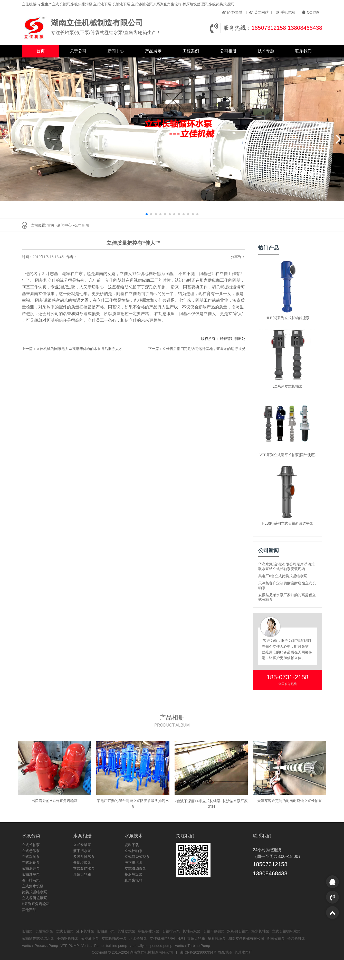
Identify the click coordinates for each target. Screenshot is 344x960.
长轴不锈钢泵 (214, 931)
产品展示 (153, 51)
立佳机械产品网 (162, 938)
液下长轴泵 (85, 931)
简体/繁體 (232, 12)
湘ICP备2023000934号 (198, 952)
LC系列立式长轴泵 (287, 386)
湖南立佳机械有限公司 (246, 938)
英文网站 (259, 12)
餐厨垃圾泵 (82, 862)
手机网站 (285, 12)
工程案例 (191, 51)
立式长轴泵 (31, 845)
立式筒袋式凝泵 (137, 857)
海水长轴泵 (260, 931)
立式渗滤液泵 (135, 868)
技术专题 (266, 51)
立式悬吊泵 (31, 851)
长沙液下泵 (90, 938)
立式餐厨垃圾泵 (34, 898)
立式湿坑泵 (31, 857)
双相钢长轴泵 (238, 931)
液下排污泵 (31, 880)
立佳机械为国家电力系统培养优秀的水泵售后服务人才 (79, 349)
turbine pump (116, 946)
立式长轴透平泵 (114, 938)
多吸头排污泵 (84, 857)
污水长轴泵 (138, 938)
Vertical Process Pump (40, 946)
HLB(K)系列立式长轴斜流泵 (287, 318)
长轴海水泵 (44, 931)
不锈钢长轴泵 (67, 938)
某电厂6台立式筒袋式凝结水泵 (282, 576)
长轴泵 (27, 931)
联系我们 (303, 51)
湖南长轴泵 (276, 938)
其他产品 (29, 910)
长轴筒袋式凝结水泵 (38, 938)
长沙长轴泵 (296, 938)
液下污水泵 (82, 851)
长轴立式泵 (126, 931)
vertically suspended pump (151, 946)
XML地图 (225, 952)
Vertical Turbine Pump (192, 946)
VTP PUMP (70, 946)
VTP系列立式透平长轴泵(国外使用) (288, 455)
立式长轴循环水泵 (286, 931)
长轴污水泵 (191, 931)
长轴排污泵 (171, 931)
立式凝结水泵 (84, 868)
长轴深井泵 (31, 868)
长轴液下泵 (106, 931)
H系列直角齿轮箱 (36, 904)
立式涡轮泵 (31, 862)
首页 (40, 51)
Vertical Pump (92, 946)
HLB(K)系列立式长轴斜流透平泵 (287, 523)
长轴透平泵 (31, 874)
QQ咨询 (311, 12)
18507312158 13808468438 (287, 28)
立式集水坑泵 (32, 886)
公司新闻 (82, 225)
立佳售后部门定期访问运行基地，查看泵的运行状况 (204, 349)
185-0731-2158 (288, 677)
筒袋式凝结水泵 (34, 892)
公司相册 (228, 51)
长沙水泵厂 (243, 952)
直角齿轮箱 (82, 874)
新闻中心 (116, 51)
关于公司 (78, 51)
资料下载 (132, 845)
